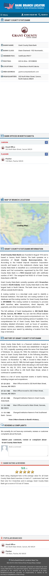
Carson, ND (5, 386)
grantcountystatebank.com (28, 72)
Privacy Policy (31, 563)
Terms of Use (22, 563)
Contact (38, 563)
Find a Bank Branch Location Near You (24, 560)
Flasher (4, 154)
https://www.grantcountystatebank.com (30, 316)
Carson (4, 142)
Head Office (10, 147)
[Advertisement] (24, 106)
